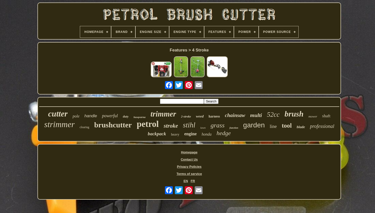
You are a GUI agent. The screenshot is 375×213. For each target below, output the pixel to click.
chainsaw (235, 115)
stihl (189, 125)
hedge (224, 133)
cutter (58, 113)
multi (256, 115)
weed (200, 116)
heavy (175, 134)
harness (214, 116)
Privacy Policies (189, 166)
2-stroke (186, 116)
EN (186, 181)
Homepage (189, 152)
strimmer (59, 124)
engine (190, 133)
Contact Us (189, 159)
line (273, 126)
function (233, 127)
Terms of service (189, 174)
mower (313, 116)
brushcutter (113, 125)
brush (294, 113)
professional (322, 126)
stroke (171, 126)
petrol (148, 124)
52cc (273, 114)
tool (287, 125)
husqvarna (139, 117)
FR (193, 181)
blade (301, 127)
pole (76, 116)
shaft (326, 116)
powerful (110, 115)
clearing (84, 127)
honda (207, 134)
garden (254, 125)
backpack (157, 133)
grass (217, 125)
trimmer (163, 114)
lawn (203, 127)
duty (125, 116)
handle (90, 116)
